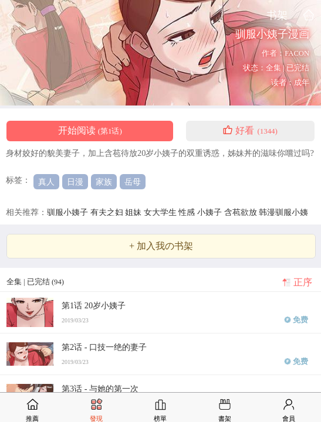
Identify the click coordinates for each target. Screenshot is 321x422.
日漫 (75, 181)
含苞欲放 (241, 212)
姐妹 (134, 212)
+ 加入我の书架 (161, 246)
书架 (277, 15)
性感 (187, 212)
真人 (46, 181)
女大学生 (161, 212)
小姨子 (210, 212)
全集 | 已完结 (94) (35, 282)
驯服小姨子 (68, 212)
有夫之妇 (108, 212)
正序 (302, 282)
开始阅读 (90, 130)
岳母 (132, 181)
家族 (104, 181)
